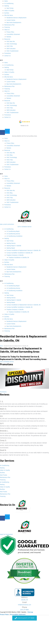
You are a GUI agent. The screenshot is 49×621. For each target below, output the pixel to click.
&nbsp (24, 618)
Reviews (8, 37)
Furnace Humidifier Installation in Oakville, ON (19, 253)
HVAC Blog (9, 155)
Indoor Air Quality (9, 11)
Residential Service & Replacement (16, 18)
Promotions (7, 53)
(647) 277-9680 (24, 610)
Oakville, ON (24, 600)
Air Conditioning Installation (14, 236)
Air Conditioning (8, 3)
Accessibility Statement (13, 34)
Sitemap (30, 612)
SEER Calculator (11, 49)
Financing (7, 27)
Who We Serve (8, 15)
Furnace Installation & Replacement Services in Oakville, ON (23, 250)
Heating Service (11, 243)
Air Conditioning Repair (13, 231)
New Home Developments (13, 22)
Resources (7, 39)
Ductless (6, 13)
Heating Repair (10, 248)
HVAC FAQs (9, 46)
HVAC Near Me (10, 41)
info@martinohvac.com (24, 605)
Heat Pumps (10, 8)
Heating (6, 6)
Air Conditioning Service (13, 234)
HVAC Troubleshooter (12, 51)
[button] (24, 60)
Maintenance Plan (9, 25)
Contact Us (7, 56)
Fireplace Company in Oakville (14, 255)
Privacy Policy (10, 32)
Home (6, 1)
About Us (7, 30)
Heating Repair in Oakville (13, 246)
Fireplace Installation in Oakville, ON (19, 257)
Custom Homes (10, 20)
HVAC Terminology (11, 44)
